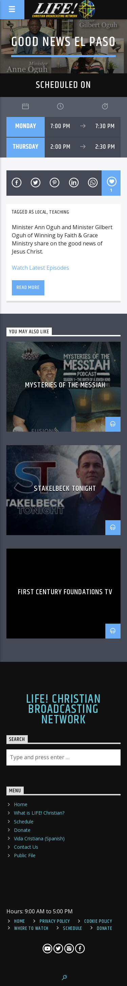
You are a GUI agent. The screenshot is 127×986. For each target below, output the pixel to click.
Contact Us (26, 847)
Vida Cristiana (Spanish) (39, 838)
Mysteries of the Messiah (65, 385)
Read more (28, 287)
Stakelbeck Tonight (65, 489)
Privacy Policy (55, 921)
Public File (25, 855)
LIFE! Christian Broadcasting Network (63, 709)
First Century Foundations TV (65, 592)
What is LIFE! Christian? (39, 813)
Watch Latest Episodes (40, 267)
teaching (59, 212)
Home (20, 804)
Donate (22, 830)
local (41, 212)
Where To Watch (31, 928)
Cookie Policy (98, 921)
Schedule (24, 821)
